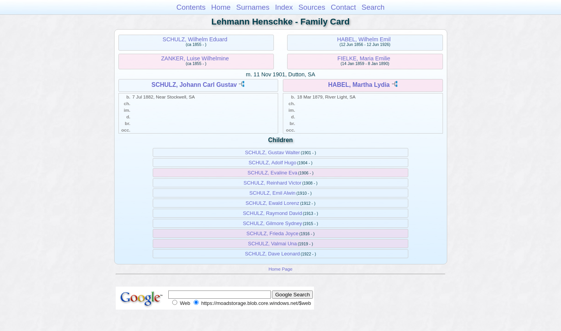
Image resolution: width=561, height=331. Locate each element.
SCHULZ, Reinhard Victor (272, 183)
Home (221, 7)
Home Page (280, 268)
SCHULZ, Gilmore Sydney (272, 223)
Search (373, 7)
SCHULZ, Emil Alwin (272, 193)
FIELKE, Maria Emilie (363, 58)
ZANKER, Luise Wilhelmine (195, 58)
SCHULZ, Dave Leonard (272, 254)
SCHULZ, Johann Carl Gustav (194, 84)
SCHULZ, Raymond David (272, 213)
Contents (191, 7)
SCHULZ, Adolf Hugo (272, 163)
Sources (311, 7)
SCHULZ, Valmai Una (272, 243)
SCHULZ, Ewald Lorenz (272, 203)
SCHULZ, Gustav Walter (272, 152)
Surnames (252, 7)
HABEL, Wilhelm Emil (363, 39)
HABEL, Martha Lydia (359, 84)
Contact (343, 7)
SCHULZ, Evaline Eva (272, 173)
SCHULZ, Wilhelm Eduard (194, 39)
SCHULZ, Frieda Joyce (272, 233)
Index (284, 7)
